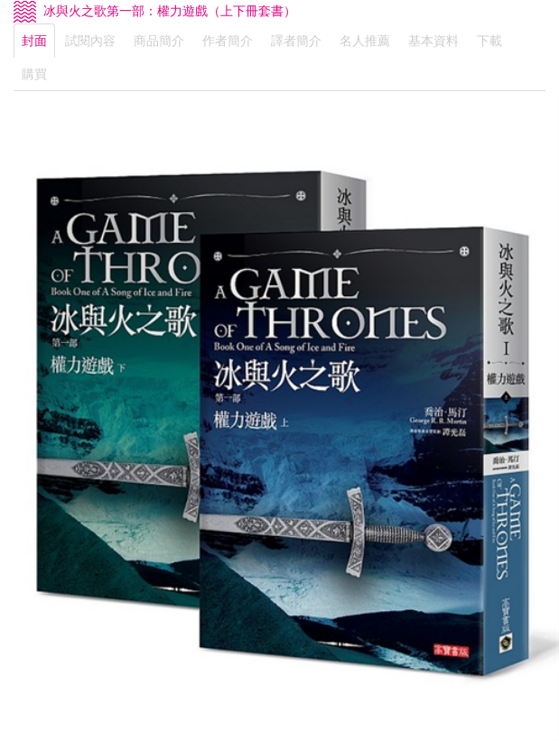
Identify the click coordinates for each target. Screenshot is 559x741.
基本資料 (433, 40)
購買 (34, 74)
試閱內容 (90, 40)
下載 (489, 40)
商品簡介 (159, 40)
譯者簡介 (296, 40)
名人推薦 (365, 40)
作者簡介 (227, 40)
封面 (34, 40)
